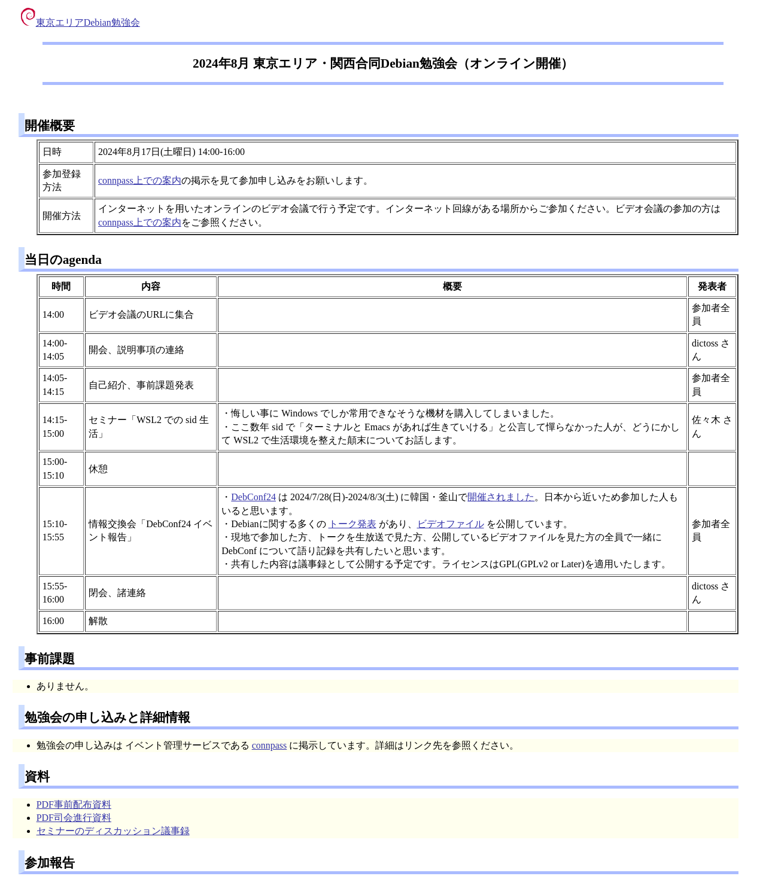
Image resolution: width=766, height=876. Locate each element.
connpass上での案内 (139, 180)
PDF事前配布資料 (74, 804)
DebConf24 (253, 497)
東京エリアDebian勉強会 (80, 22)
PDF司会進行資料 (74, 818)
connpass (269, 745)
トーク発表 (352, 524)
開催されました (500, 497)
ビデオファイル (450, 524)
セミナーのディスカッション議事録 (113, 831)
